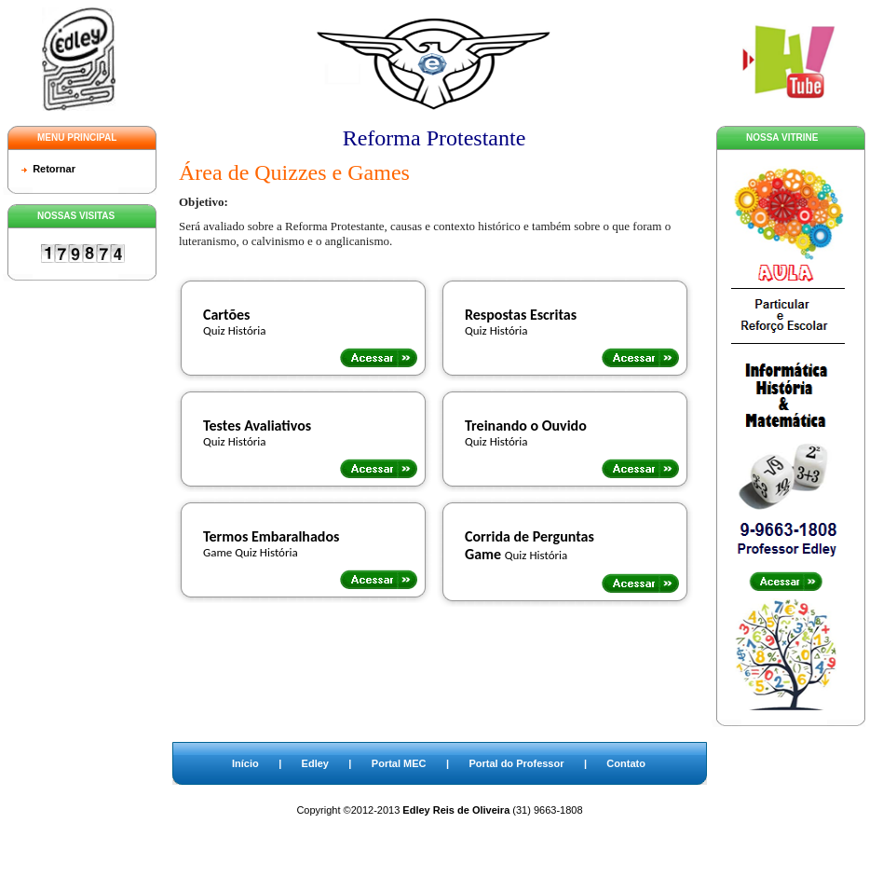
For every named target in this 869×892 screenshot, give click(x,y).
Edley (315, 763)
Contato (625, 763)
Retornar (54, 168)
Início (245, 763)
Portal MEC (399, 763)
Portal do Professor (515, 763)
